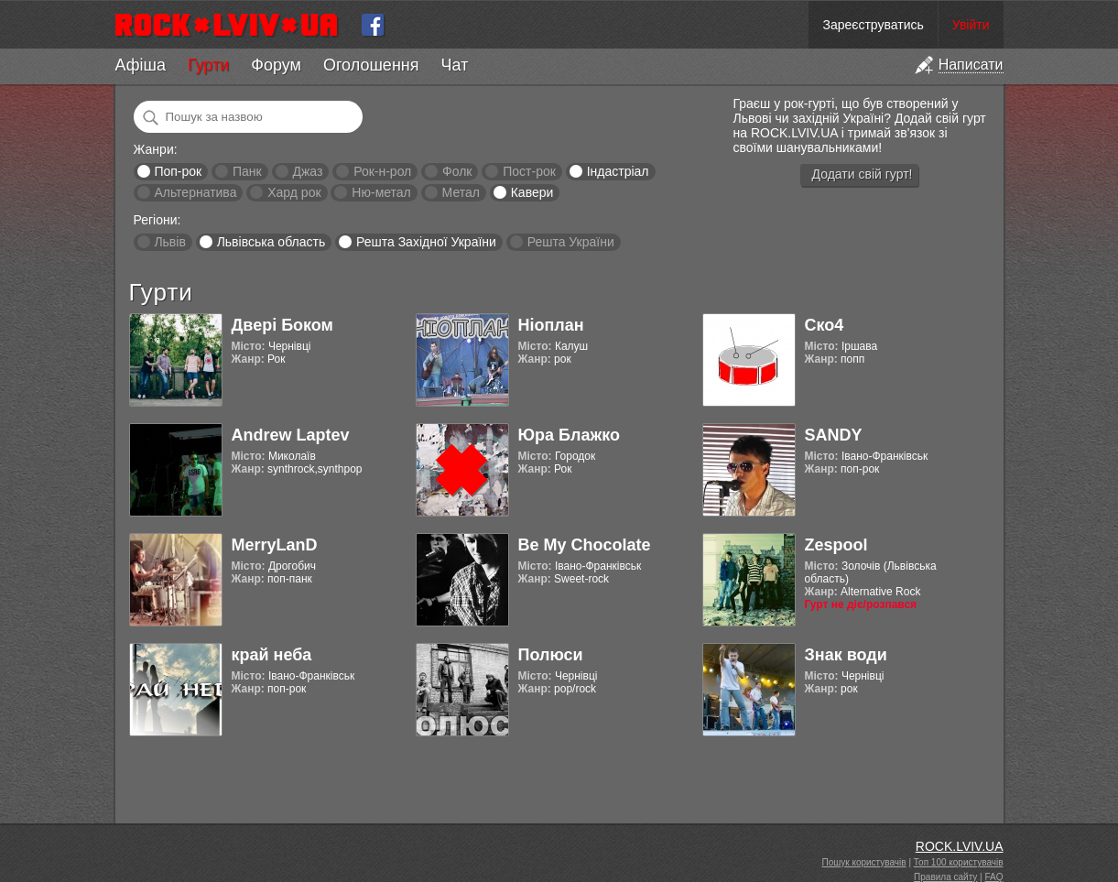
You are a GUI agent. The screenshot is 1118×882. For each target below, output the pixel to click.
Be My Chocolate (584, 545)
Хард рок (293, 192)
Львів (169, 241)
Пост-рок (529, 171)
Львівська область (271, 241)
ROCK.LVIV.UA (960, 846)
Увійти (971, 24)
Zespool (836, 545)
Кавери (532, 192)
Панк (247, 171)
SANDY (834, 435)
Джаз (307, 171)
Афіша (140, 65)
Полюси (550, 655)
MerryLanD (275, 545)
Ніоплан (551, 325)
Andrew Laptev (291, 435)
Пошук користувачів (864, 862)
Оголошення (371, 65)
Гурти (208, 65)
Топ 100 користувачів (959, 862)
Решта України (570, 241)
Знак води (846, 655)
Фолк (457, 171)
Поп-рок (177, 171)
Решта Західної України (426, 241)
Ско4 (824, 325)
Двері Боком (282, 325)
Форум (276, 65)
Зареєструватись (872, 24)
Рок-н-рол (382, 171)
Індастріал (618, 171)
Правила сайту (945, 877)
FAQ (993, 877)
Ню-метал (381, 192)
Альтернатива (195, 192)
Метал (461, 192)
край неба (272, 655)
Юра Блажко (569, 435)
